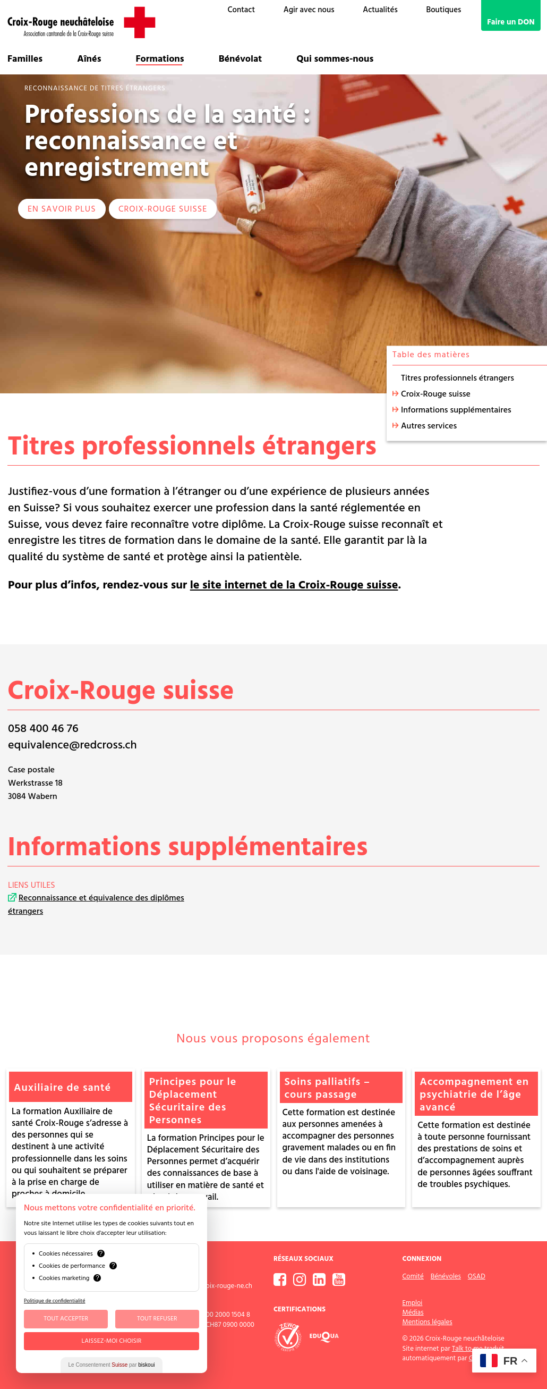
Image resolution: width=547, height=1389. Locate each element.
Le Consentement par (112, 1365)
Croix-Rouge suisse (162, 209)
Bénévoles (446, 1276)
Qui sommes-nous (334, 59)
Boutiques (443, 10)
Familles (24, 59)
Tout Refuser (157, 1319)
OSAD (476, 1276)
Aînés (89, 59)
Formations (160, 59)
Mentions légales (427, 1322)
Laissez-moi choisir (112, 1341)
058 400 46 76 (43, 729)
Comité (413, 1276)
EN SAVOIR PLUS (62, 209)
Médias (413, 1312)
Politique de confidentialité (54, 1301)
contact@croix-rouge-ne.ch (212, 1286)
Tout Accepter (66, 1319)
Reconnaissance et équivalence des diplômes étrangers (96, 905)
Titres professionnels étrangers (457, 378)
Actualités (380, 10)
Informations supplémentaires (456, 410)
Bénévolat (240, 59)
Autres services (429, 426)
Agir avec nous (309, 10)
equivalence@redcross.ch (72, 745)
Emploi (413, 1303)
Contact (241, 10)
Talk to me (467, 1348)
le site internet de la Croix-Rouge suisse (294, 585)
